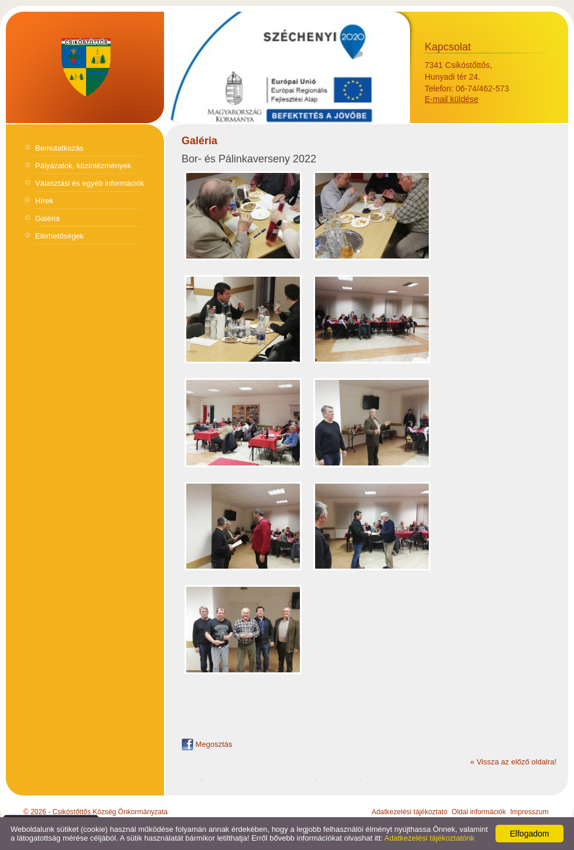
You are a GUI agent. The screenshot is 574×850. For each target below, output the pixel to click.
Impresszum (529, 812)
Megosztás (207, 744)
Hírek (44, 200)
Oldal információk (479, 812)
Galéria (47, 218)
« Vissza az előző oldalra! (513, 761)
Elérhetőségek (59, 236)
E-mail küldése (452, 99)
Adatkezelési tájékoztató (409, 812)
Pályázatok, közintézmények (83, 165)
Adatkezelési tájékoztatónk (429, 838)
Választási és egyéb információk (89, 183)
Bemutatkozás (59, 148)
